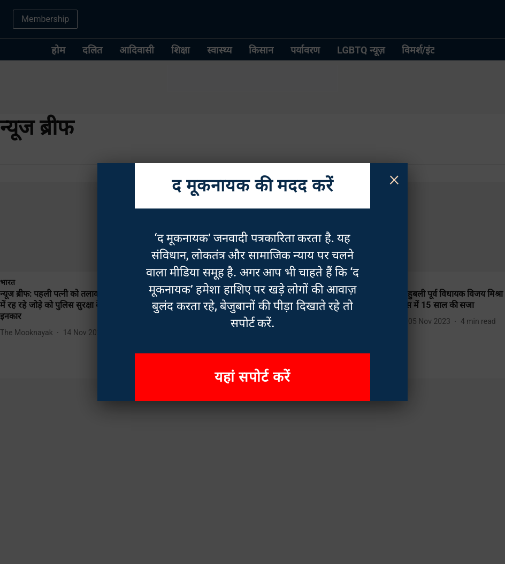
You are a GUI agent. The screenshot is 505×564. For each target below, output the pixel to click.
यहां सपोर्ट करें (252, 377)
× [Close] (394, 178)
